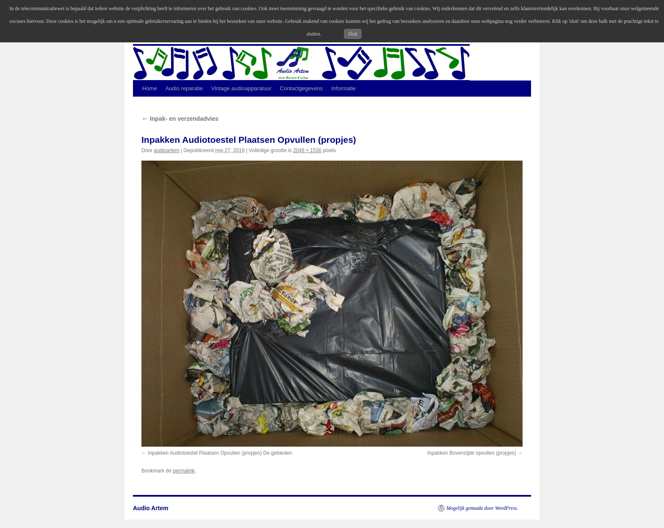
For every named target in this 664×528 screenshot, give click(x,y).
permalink (184, 471)
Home (149, 88)
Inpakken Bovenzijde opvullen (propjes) (471, 453)
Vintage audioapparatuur (241, 88)
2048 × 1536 (307, 150)
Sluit (353, 34)
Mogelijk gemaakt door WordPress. (482, 508)
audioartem (166, 150)
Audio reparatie (184, 88)
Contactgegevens (301, 88)
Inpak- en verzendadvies (180, 118)
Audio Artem (150, 508)
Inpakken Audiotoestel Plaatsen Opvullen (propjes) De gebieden (220, 453)
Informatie (343, 88)
